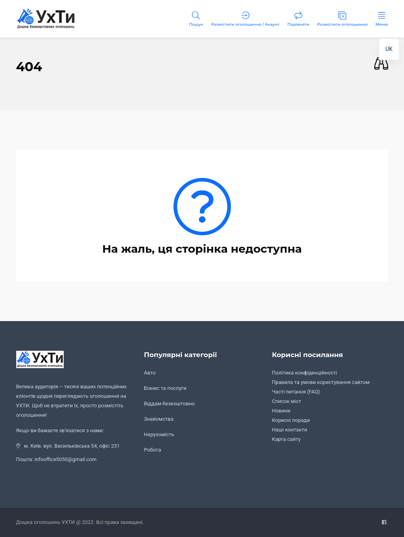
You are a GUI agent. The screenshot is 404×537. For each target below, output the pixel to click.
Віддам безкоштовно (169, 404)
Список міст (286, 401)
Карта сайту (286, 439)
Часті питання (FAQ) (296, 392)
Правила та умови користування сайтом (321, 382)
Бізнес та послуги (165, 388)
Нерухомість (159, 434)
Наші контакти (289, 430)
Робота (152, 450)
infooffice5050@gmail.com (65, 459)
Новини (281, 411)
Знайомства (158, 419)
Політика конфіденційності (304, 373)
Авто (150, 373)
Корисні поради (291, 420)
